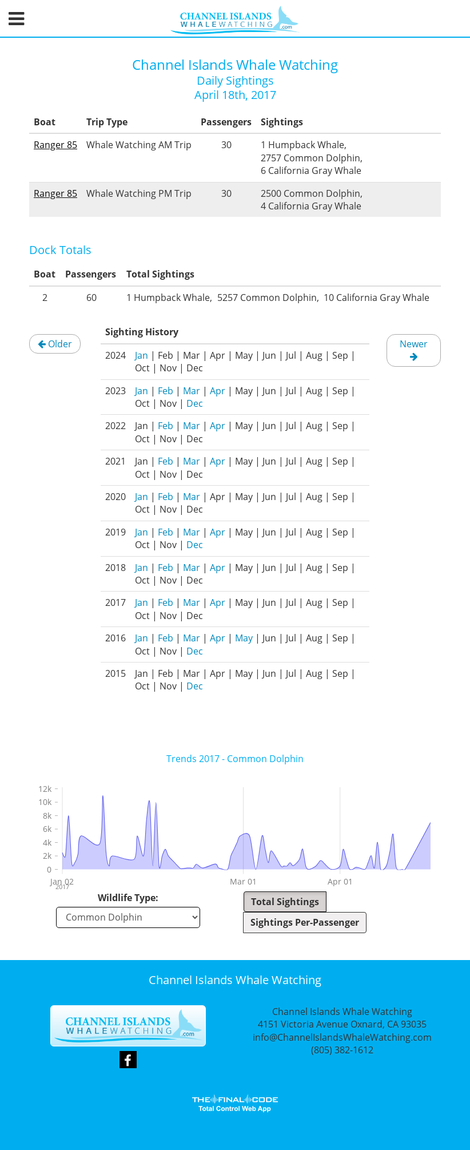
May (244, 638)
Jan (141, 355)
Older (55, 344)
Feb (165, 390)
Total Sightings (285, 901)
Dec (194, 403)
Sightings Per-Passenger (304, 922)
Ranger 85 (55, 144)
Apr (217, 390)
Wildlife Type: (128, 897)
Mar (191, 390)
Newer (414, 349)
